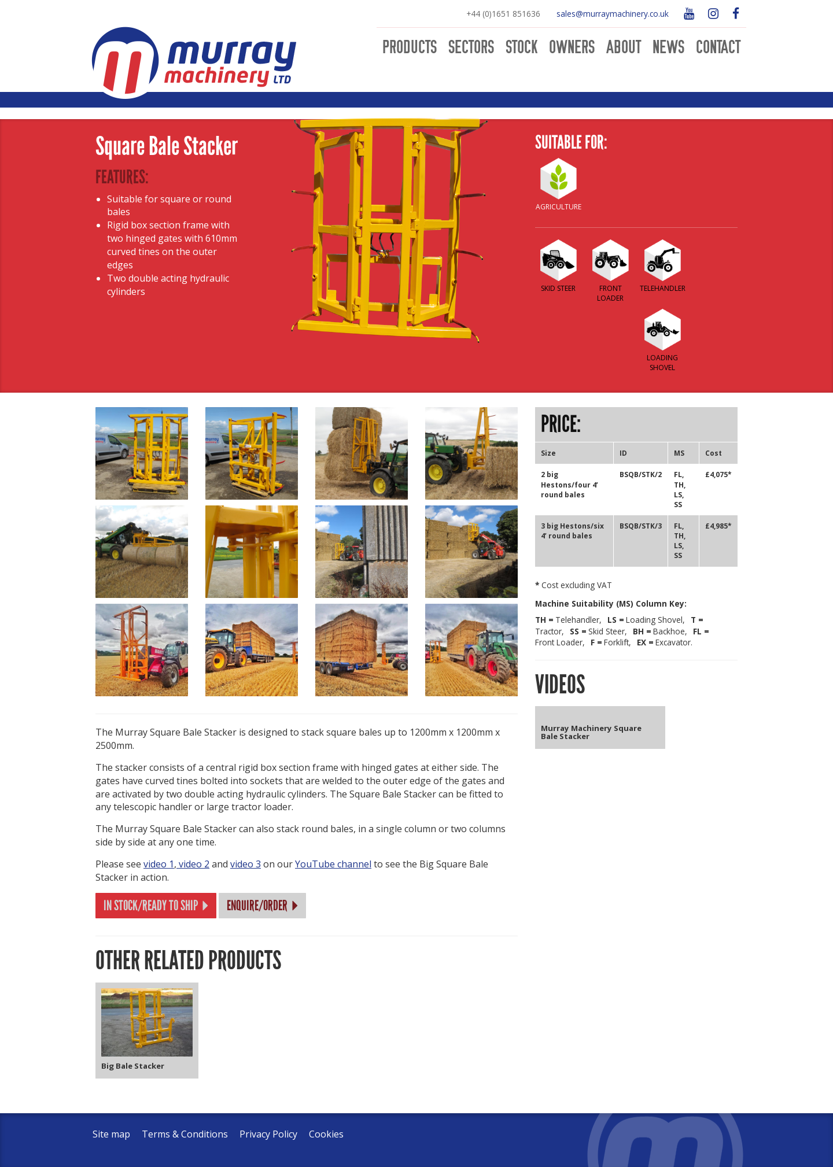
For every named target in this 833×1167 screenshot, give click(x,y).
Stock (521, 47)
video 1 (158, 864)
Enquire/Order (263, 905)
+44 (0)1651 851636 (503, 13)
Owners (572, 47)
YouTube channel (333, 864)
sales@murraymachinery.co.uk (612, 13)
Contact (718, 47)
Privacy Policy (268, 1134)
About (623, 47)
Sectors (471, 47)
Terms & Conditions (185, 1134)
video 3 (245, 864)
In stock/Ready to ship (157, 905)
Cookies (326, 1134)
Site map (111, 1134)
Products (409, 47)
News (668, 47)
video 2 (192, 864)
